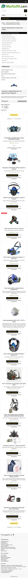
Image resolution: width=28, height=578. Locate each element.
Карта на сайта (4, 550)
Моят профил (3, 555)
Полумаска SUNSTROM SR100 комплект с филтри (14, 168)
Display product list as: (5, 104)
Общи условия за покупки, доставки (8, 73)
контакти (18, 20)
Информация (6, 66)
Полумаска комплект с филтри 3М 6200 (14, 445)
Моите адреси (3, 559)
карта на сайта (24, 20)
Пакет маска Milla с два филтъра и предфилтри (14, 288)
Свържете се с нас (4, 543)
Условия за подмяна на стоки (7, 69)
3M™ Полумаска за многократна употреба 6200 (14, 384)
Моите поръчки (4, 556)
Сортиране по (4, 110)
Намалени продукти (5, 541)
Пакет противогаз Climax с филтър (14, 228)
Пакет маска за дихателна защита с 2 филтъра (14, 257)
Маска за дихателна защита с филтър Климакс (14, 198)
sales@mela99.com (5, 572)
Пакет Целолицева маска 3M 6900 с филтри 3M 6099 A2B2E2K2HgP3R (14, 415)
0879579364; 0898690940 (7, 571)
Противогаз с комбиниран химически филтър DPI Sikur (14, 508)
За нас (2, 75)
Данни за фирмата (5, 71)
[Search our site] (12, 10)
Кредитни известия (4, 558)
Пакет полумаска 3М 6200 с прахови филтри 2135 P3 (14, 476)
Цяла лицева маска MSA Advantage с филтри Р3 (14, 354)
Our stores (3, 79)
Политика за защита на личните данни (8, 77)
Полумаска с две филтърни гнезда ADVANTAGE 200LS (14, 138)
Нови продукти (4, 542)
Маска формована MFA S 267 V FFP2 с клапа (14, 321)
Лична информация (5, 561)
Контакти (2, 549)
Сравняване (14, 148)
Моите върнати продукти (6, 557)
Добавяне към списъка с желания (14, 147)
